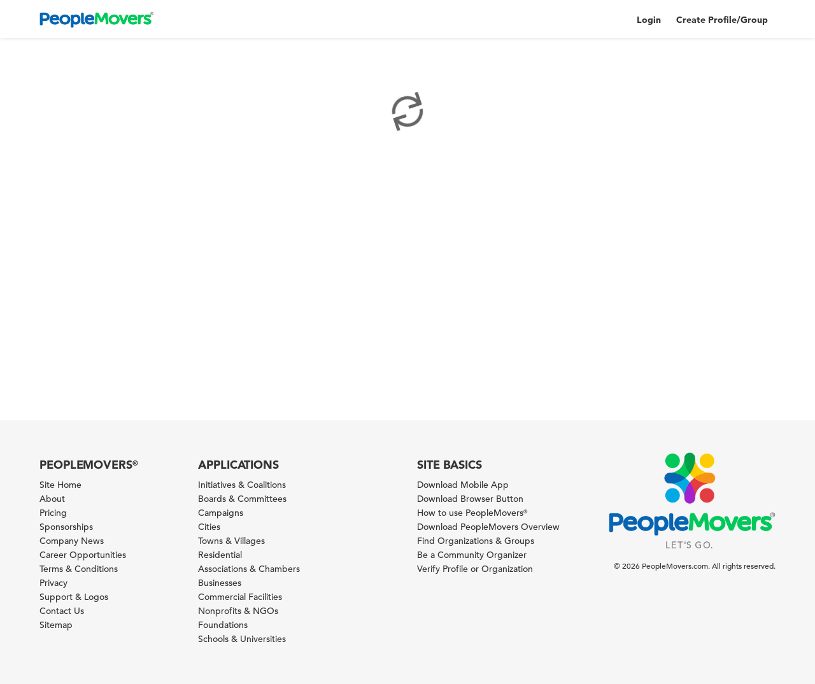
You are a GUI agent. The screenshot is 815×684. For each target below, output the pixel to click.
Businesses (219, 582)
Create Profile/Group (722, 19)
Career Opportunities (82, 554)
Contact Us (61, 610)
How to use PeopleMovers (472, 512)
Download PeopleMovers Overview (488, 526)
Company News (71, 540)
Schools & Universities (242, 639)
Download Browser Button (470, 498)
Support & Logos (73, 596)
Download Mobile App (463, 484)
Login (649, 19)
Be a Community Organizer (472, 554)
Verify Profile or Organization (475, 568)
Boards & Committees (242, 498)
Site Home (60, 484)
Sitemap (56, 625)
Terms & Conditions (78, 568)
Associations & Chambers (249, 568)
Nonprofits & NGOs (238, 610)
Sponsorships (66, 526)
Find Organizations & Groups (475, 540)
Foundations (223, 625)
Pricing (53, 512)
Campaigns (220, 512)
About (52, 498)
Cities (209, 526)
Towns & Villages (231, 540)
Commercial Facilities (240, 596)
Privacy (53, 582)
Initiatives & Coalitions (242, 484)
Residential (220, 554)
